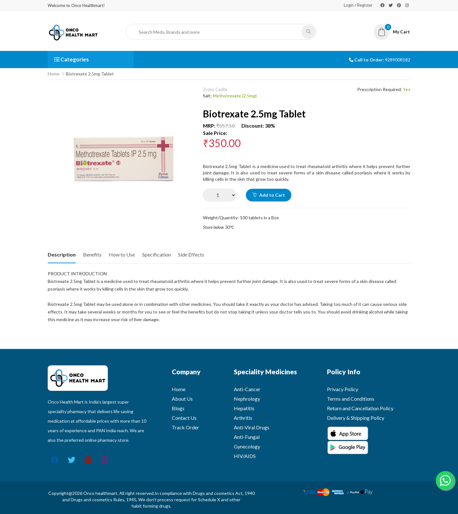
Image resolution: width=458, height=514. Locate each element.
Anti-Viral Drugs (251, 427)
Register (364, 5)
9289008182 (397, 59)
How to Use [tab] (122, 254)
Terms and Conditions (350, 399)
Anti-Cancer (247, 389)
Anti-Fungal (247, 437)
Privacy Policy (342, 389)
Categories (71, 59)
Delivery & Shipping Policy (355, 418)
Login (349, 5)
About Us (182, 399)
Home (53, 73)
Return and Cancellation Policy (360, 408)
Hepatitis (244, 408)
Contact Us (184, 418)
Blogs (178, 408)
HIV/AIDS (245, 456)
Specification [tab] (156, 254)
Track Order (185, 427)
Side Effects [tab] (191, 254)
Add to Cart (268, 195)
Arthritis (243, 418)
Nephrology (247, 399)
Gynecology (247, 446)
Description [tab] (62, 254)
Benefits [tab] (92, 254)
